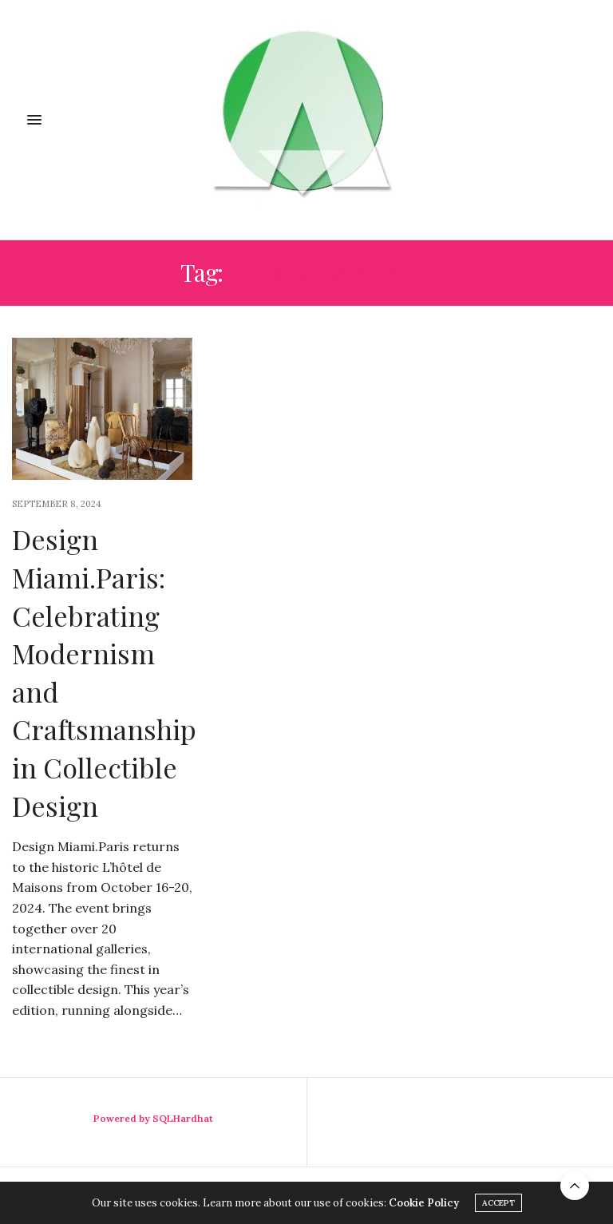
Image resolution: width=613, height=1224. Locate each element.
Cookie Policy (424, 1203)
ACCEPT (498, 1203)
